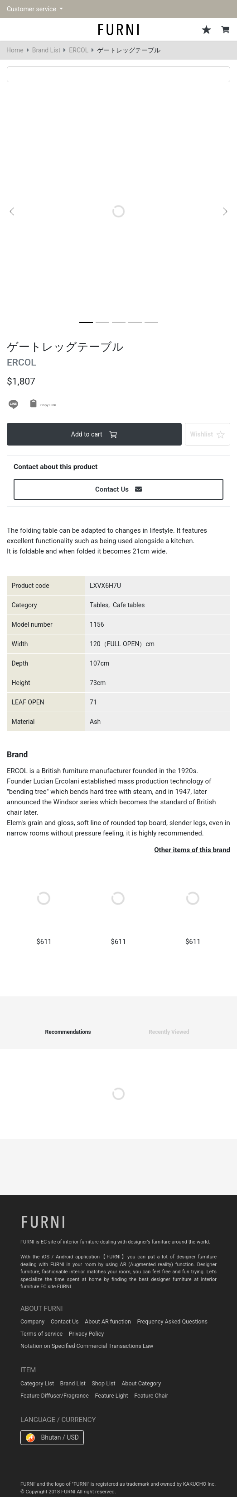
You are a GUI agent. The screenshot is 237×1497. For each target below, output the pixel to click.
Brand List (46, 50)
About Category (141, 1383)
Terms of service (41, 1333)
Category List (37, 1383)
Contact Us (65, 1321)
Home (15, 50)
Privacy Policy (86, 1333)
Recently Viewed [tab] (169, 1032)
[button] (12, 211)
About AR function (108, 1321)
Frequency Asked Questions (172, 1321)
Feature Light (111, 1395)
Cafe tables (129, 605)
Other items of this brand (192, 850)
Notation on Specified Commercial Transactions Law (86, 1345)
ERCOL (78, 50)
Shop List (103, 1383)
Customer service (32, 9)
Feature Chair (151, 1395)
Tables (99, 605)
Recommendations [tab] (68, 1032)
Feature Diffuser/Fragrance (54, 1395)
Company (32, 1321)
